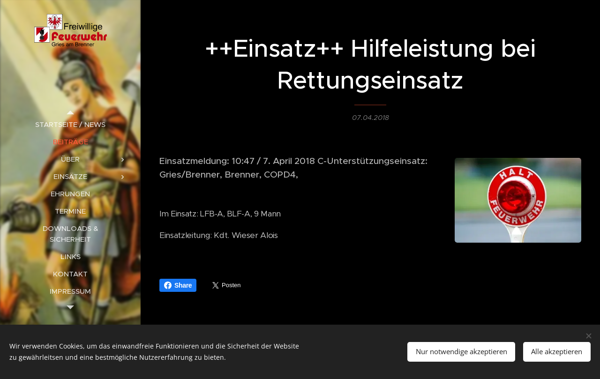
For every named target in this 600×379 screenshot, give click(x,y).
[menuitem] (70, 124)
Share (178, 285)
